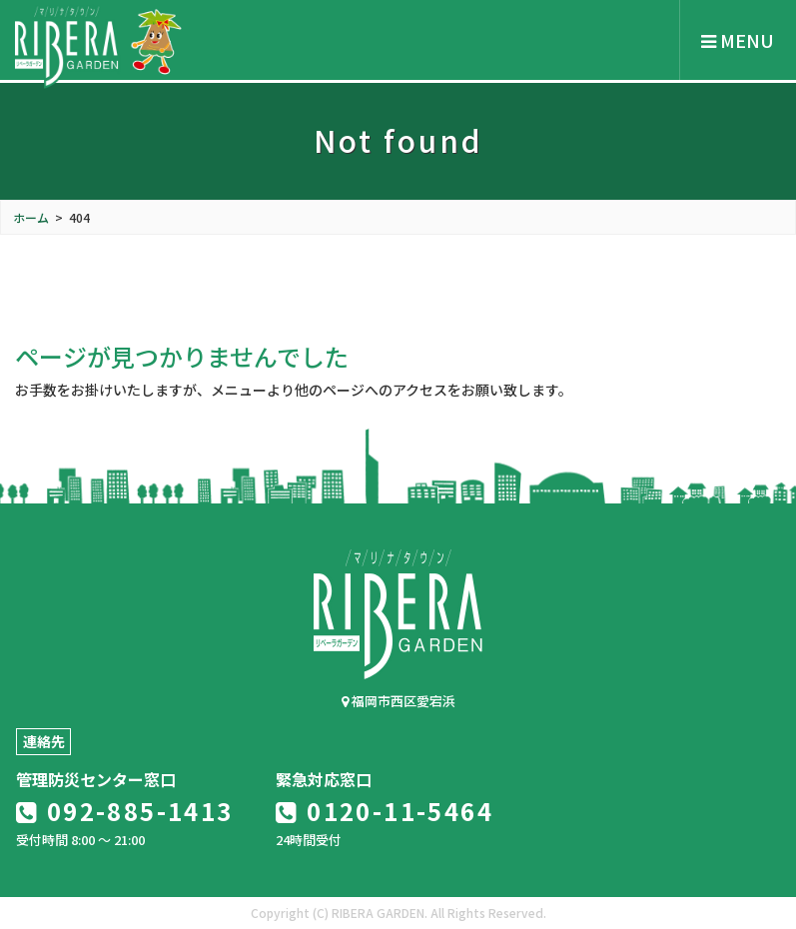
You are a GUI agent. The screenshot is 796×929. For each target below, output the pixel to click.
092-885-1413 (125, 810)
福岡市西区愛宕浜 (398, 700)
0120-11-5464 (384, 810)
